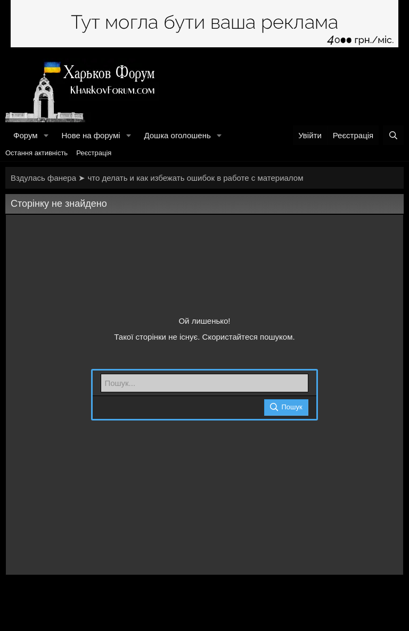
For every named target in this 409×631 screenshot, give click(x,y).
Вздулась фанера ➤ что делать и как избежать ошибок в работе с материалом (157, 177)
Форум (25, 135)
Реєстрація (93, 153)
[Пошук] (393, 135)
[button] (45, 135)
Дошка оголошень (177, 135)
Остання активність (36, 153)
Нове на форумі (90, 135)
